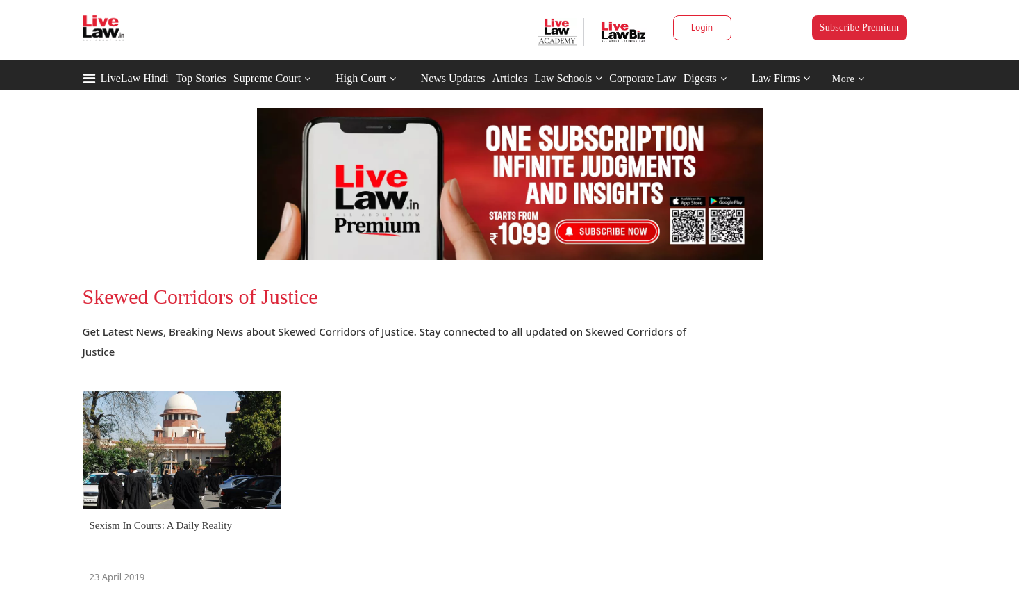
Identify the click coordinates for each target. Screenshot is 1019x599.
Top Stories (201, 78)
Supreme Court (267, 78)
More (848, 79)
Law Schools (568, 78)
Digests (700, 78)
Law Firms (781, 78)
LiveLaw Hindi (135, 78)
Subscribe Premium (860, 27)
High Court (360, 78)
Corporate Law (642, 78)
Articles (509, 78)
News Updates (453, 78)
